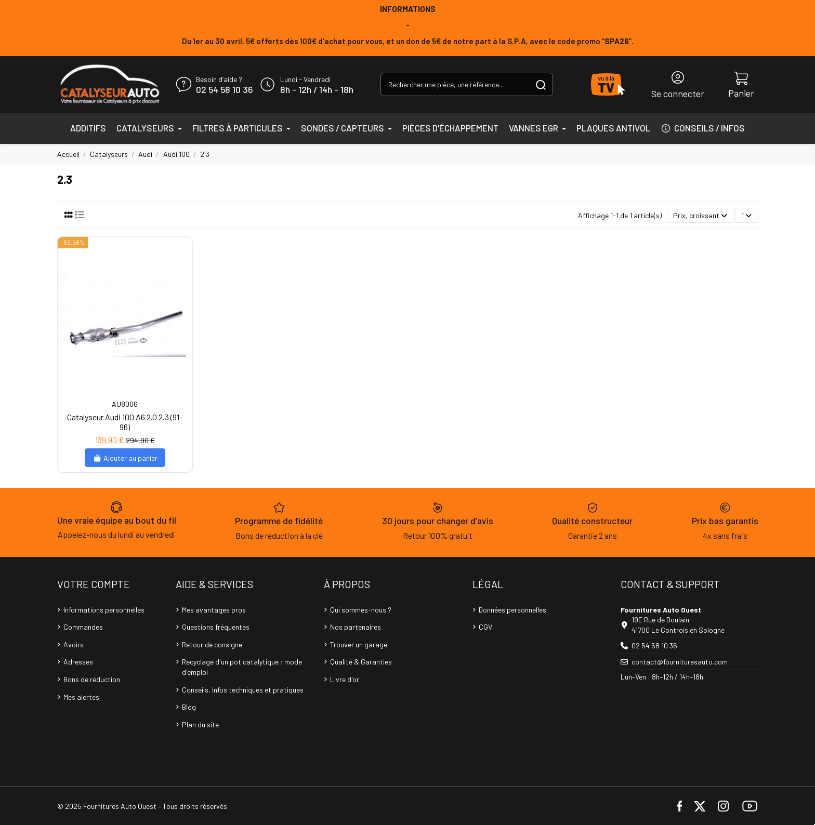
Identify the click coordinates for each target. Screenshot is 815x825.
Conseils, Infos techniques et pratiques (243, 689)
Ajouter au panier (125, 458)
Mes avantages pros (214, 609)
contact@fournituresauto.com (680, 661)
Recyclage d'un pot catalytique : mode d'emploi (242, 666)
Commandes (83, 626)
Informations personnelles (103, 609)
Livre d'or (344, 679)
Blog (189, 706)
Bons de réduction (91, 679)
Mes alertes (81, 697)
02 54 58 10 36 (224, 90)
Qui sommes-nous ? (360, 609)
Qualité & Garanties (361, 661)
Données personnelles (512, 609)
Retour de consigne (212, 644)
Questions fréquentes (215, 626)
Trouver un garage (358, 644)
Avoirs (73, 644)
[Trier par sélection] (700, 215)
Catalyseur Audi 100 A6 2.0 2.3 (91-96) (124, 422)
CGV (485, 626)
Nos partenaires (355, 626)
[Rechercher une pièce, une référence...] (541, 84)
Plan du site (200, 724)
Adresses (78, 661)
